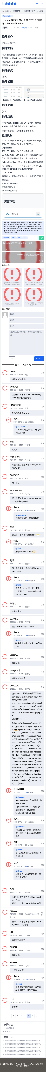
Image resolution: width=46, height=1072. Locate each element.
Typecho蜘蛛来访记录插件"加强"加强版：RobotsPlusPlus (22, 22)
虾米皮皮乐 (9, 4)
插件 (13, 238)
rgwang (14, 475)
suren (13, 947)
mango (14, 655)
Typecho (6, 238)
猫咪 (30, 169)
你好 (15, 841)
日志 (25, 238)
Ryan (5, 28)
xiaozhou (15, 405)
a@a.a (13, 911)
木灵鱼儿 (8, 1031)
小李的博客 (15, 670)
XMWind (23, 1064)
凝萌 (12, 527)
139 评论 (24, 28)
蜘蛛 (19, 238)
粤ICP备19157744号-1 (23, 1066)
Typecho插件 (7, 16)
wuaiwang (16, 490)
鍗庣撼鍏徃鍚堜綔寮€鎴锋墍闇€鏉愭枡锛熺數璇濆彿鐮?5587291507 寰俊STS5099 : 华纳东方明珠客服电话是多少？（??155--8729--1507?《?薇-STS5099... (24, 1041)
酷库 (12, 441)
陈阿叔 (13, 603)
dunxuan (15, 685)
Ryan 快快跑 (9, 1028)
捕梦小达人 (15, 457)
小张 (12, 999)
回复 (42, 373)
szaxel (14, 618)
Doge (13, 371)
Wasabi (14, 386)
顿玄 (15, 540)
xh (11, 932)
